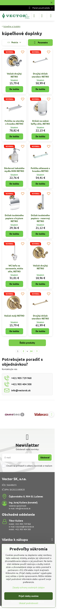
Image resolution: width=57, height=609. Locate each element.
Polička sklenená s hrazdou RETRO (40, 169)
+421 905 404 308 (23, 529)
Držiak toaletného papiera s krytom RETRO (14, 218)
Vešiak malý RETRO (14, 315)
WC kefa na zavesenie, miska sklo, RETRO (14, 268)
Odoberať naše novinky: (27, 449)
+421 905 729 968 (23, 524)
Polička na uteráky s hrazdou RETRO (14, 122)
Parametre (40, 42)
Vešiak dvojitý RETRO (14, 75)
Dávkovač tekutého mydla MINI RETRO (14, 169)
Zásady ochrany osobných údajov (29, 587)
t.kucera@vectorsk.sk (25, 526)
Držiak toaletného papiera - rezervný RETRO (40, 218)
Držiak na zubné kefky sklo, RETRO (40, 122)
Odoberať (44, 457)
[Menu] (51, 16)
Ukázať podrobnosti (28, 603)
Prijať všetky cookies (28, 596)
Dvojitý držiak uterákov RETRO (40, 75)
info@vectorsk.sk (23, 508)
